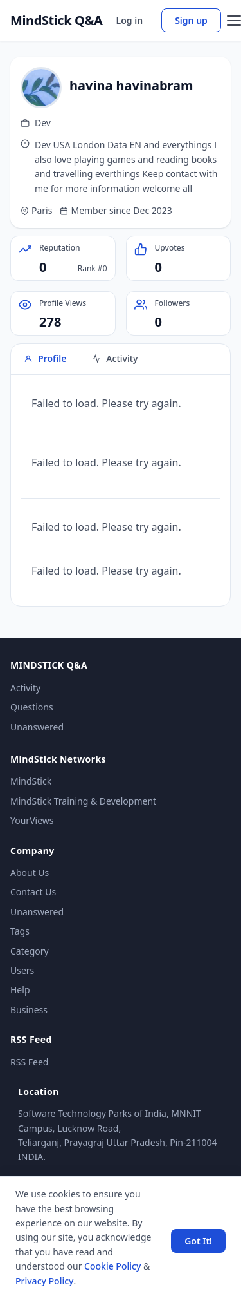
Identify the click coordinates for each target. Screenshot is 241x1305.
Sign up (191, 20)
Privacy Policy (44, 1281)
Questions (31, 707)
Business (29, 1010)
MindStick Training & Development (83, 801)
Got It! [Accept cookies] (198, 1241)
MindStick (30, 781)
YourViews (31, 820)
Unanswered (37, 727)
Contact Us (33, 892)
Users (22, 970)
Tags (20, 931)
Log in (129, 20)
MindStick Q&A (56, 20)
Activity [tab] (115, 358)
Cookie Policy (112, 1266)
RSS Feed (29, 1062)
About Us (29, 872)
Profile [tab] (45, 358)
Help (20, 990)
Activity (25, 687)
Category (29, 951)
